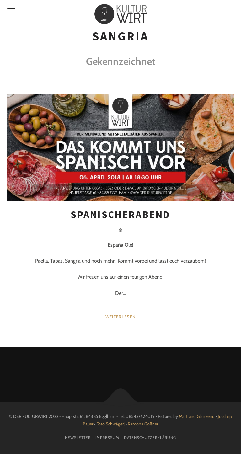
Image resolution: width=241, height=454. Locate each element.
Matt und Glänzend (197, 416)
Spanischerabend (121, 214)
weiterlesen (120, 316)
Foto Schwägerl (110, 424)
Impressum (107, 437)
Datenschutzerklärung (150, 437)
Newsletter (78, 437)
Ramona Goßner (143, 424)
